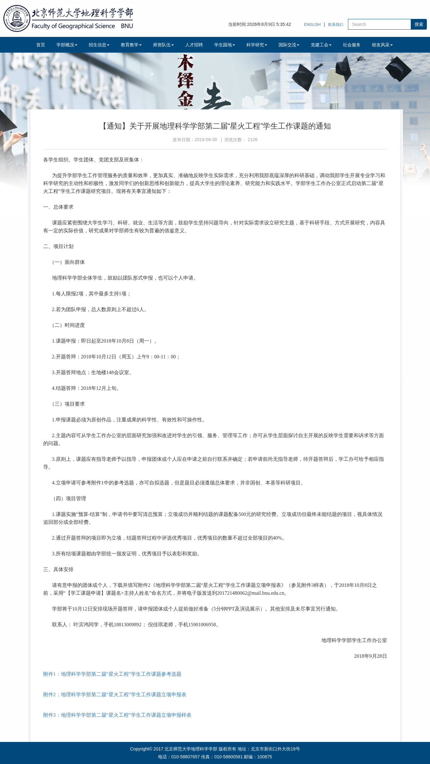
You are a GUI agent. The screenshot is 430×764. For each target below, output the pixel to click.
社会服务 (352, 44)
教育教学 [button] (131, 44)
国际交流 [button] (289, 44)
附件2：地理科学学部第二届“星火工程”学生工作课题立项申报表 (114, 694)
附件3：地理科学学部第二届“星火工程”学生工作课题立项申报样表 (117, 715)
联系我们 (335, 24)
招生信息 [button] (99, 44)
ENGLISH (312, 24)
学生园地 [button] (224, 44)
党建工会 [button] (321, 44)
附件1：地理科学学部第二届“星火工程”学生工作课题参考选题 (112, 674)
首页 (40, 44)
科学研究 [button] (256, 44)
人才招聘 (194, 44)
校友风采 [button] (382, 44)
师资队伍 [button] (163, 44)
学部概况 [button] (66, 44)
